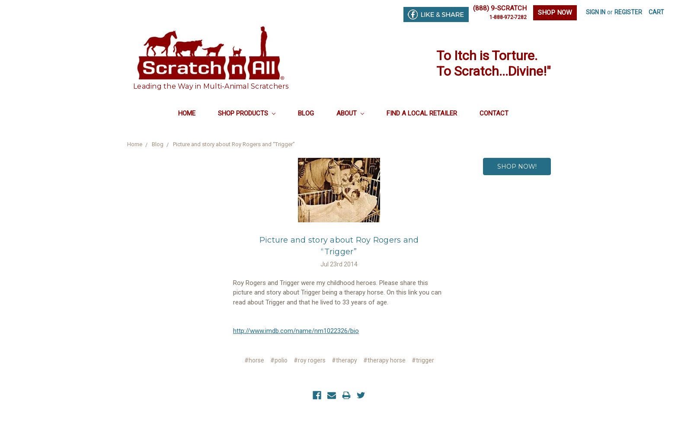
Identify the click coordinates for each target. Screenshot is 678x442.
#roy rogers (310, 360)
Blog (306, 113)
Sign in (595, 12)
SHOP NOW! (517, 166)
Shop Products (246, 113)
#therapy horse (384, 360)
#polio (279, 360)
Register (628, 12)
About (350, 113)
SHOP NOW (555, 12)
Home (186, 113)
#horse (254, 360)
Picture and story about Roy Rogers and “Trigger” (234, 144)
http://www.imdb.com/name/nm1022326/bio (296, 331)
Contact (494, 113)
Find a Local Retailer (422, 113)
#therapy (344, 360)
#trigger (423, 360)
